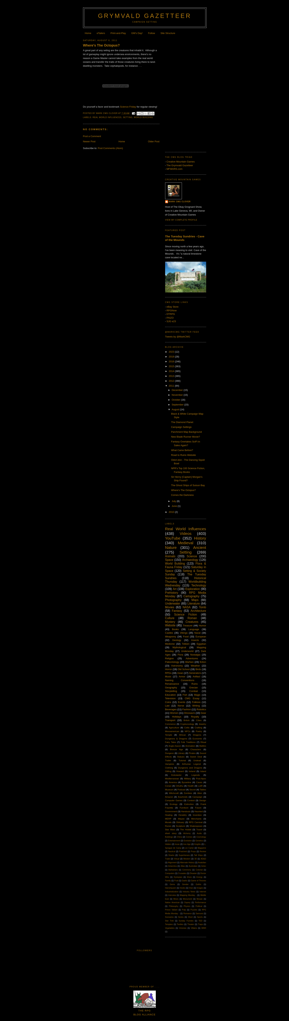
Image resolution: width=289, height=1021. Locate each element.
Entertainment (174, 841)
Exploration (192, 589)
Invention (197, 815)
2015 (172, 366)
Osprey (187, 902)
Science (192, 556)
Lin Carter (189, 848)
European (201, 636)
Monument (187, 899)
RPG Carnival (195, 822)
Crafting (198, 727)
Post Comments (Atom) (110, 148)
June (175, 506)
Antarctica (172, 866)
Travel (199, 829)
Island (203, 771)
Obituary (180, 822)
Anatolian (202, 863)
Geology (176, 640)
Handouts (185, 811)
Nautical (171, 851)
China (179, 837)
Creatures (191, 621)
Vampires (169, 764)
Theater (190, 924)
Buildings (169, 837)
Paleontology (172, 662)
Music (168, 676)
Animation (190, 746)
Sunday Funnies (186, 921)
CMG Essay (192, 698)
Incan (177, 844)
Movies (169, 607)
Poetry (199, 731)
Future (198, 807)
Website (170, 625)
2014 (172, 371)
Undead (197, 760)
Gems (172, 884)
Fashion (186, 709)
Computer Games (174, 800)
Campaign (197, 797)
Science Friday (128, 106)
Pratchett (183, 851)
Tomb (202, 607)
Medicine (170, 643)
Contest (191, 800)
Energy (199, 877)
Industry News (189, 892)
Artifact (196, 676)
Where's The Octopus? (101, 45)
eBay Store (172, 306)
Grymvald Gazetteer (144, 16)
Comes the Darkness (182, 495)
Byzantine (186, 782)
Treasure (188, 625)
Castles (169, 632)
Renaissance (172, 683)
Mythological (179, 647)
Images (200, 888)
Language (193, 629)
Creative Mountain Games (180, 161)
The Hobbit (185, 829)
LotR (200, 786)
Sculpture (180, 826)
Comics (189, 837)
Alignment (172, 863)
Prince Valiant (171, 910)
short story (171, 833)
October (176, 399)
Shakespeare (196, 826)
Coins (168, 702)
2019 (172, 356)
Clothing (169, 767)
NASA (186, 607)
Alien (199, 793)
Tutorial (182, 760)
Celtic (187, 727)
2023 (172, 351)
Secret (192, 789)
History (200, 538)
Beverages (171, 709)
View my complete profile (181, 220)
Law (167, 705)
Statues (181, 756)
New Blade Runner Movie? (185, 436)
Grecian (193, 687)
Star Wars (170, 829)
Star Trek (169, 921)
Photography (173, 600)
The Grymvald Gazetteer (179, 165)
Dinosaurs (189, 713)
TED (200, 921)
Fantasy (177, 610)
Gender (185, 884)
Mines (176, 899)
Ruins (194, 683)
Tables (203, 789)
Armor (182, 676)
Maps (195, 600)
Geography (171, 687)
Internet (202, 892)
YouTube (172, 538)
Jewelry (202, 724)
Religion (169, 658)
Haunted (198, 811)
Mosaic (199, 899)
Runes (168, 826)
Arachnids (183, 797)
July (174, 501)
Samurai (199, 913)
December (178, 390)
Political (199, 906)
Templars (169, 924)
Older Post (153, 141)
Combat (193, 691)
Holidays (176, 716)
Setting (127, 117)
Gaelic (184, 881)
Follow (151, 33)
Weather (195, 665)
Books (175, 629)
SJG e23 (171, 321)
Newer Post (89, 141)
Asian (180, 673)
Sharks (171, 855)
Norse (181, 705)
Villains (194, 928)
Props (193, 851)
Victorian (182, 928)
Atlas (183, 866)
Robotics (201, 709)
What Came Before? (182, 450)
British (187, 720)
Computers (170, 873)
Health (191, 786)
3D (195, 859)
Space (169, 559)
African (182, 735)
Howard (180, 771)
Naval (197, 632)
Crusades (182, 873)
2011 (172, 385)
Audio (199, 833)
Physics (187, 906)
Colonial (199, 870)
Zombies (188, 793)
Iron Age (186, 844)
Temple (168, 735)
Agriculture (174, 727)
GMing (168, 771)
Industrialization (172, 892)
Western (186, 859)
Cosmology (201, 837)
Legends (195, 775)
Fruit (176, 881)
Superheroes (184, 855)
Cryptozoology (187, 724)
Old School (184, 669)
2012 (172, 380)
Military (187, 778)
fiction (203, 662)
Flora (180, 654)
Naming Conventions (179, 680)
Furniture (184, 807)
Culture (169, 618)
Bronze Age (176, 749)
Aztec (203, 866)
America (173, 782)
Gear (203, 713)
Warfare (189, 662)
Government (171, 811)
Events (181, 702)
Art (174, 589)
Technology (198, 585)
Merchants (196, 818)
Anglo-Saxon (174, 746)
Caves (199, 782)
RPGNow (171, 310)
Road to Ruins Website (183, 455)
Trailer (168, 760)
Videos (185, 533)
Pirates (192, 753)
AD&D (203, 859)
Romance (187, 913)
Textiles (180, 924)
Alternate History (187, 863)
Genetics (199, 841)
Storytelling (171, 691)
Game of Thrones (198, 881)
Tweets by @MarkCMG (177, 336)
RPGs (168, 673)
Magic (197, 694)
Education (170, 694)
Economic (197, 738)
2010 (172, 512)
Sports (200, 917)
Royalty (195, 716)
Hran (191, 888)
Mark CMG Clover (180, 202)
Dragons (197, 735)
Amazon (169, 797)
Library (181, 753)
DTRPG (170, 314)
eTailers (101, 33)
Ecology (174, 804)
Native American (172, 902)
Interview (172, 895)
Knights (197, 844)
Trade (167, 859)
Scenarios (169, 917)
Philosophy (173, 906)
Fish (185, 694)
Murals (168, 822)
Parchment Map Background (186, 431)
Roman (192, 618)
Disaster (193, 873)
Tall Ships (198, 855)
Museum (169, 789)
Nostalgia (195, 654)
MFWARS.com (174, 169)
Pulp (184, 910)
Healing (169, 815)
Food (186, 636)
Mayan (181, 818)
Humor (202, 625)
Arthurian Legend (191, 764)
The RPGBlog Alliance (144, 1010)
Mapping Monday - (188, 895)
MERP (168, 818)
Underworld (187, 651)
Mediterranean (172, 778)
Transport (170, 720)
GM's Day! (137, 33)
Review (203, 851)
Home (88, 33)
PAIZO (170, 317)
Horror (168, 669)
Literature (194, 603)
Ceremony (186, 870)
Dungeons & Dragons (176, 738)
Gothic (198, 884)
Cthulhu (179, 786)
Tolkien (185, 643)
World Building (143, 117)
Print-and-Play (118, 33)
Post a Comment (92, 136)
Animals (170, 556)
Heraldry (183, 815)
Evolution (188, 841)
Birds (198, 669)
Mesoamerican (172, 731)
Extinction (189, 804)
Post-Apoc (201, 778)
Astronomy (177, 665)
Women (174, 713)
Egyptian (201, 643)
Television (170, 698)
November (178, 394)
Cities (198, 720)
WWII (203, 928)
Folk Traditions (188, 742)
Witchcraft (174, 793)
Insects (195, 640)
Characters (195, 749)
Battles (202, 746)
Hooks (182, 888)
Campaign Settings (181, 427)
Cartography (191, 596)
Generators (195, 673)
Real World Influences (107, 117)
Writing (196, 705)
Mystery (170, 621)
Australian (193, 866)
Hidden (168, 844)
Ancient (199, 547)
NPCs (187, 731)
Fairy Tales (170, 742)
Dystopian (178, 877)
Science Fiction (185, 614)
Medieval (185, 543)
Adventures (192, 658)
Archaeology (190, 559)
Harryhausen (170, 888)
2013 (172, 376)
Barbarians (173, 870)
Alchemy (187, 833)
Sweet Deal (196, 756)
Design (202, 800)
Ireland (192, 771)
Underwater (172, 603)
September (178, 404)
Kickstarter (176, 775)
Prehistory (171, 592)
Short (190, 917)
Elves (189, 877)
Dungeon (169, 753)
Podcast (181, 789)
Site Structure (167, 33)
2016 (172, 361)
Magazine (202, 848)
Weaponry (170, 636)
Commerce (170, 724)
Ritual (203, 742)
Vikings (184, 632)
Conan (168, 786)
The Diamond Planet (182, 422)
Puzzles (193, 910)
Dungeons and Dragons (190, 767)
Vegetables (170, 928)
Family (168, 881)
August (176, 409)
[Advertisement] (185, 92)
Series (180, 917)
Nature (171, 547)
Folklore (196, 702)
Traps (200, 924)
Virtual (176, 859)
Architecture (198, 610)
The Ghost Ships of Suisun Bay (188, 485)
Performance (200, 902)
